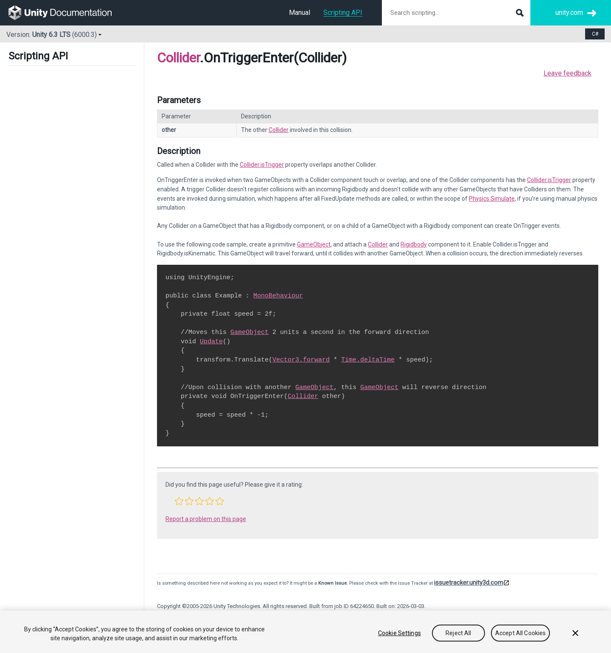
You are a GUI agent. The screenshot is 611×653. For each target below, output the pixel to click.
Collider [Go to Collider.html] (279, 129)
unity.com (569, 12)
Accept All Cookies (520, 633)
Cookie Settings (399, 633)
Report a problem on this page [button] (205, 519)
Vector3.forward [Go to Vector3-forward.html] (301, 360)
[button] (179, 501)
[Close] (575, 633)
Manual (299, 12)
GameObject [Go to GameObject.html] (314, 244)
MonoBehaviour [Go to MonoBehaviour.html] (278, 295)
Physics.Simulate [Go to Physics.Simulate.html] (492, 198)
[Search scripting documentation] (456, 12)
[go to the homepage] (65, 13)
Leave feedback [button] (567, 73)
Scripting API (342, 12)
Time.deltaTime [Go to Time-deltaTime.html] (368, 360)
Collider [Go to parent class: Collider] (178, 58)
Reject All (458, 633)
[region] (305, 632)
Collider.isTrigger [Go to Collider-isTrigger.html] (262, 164)
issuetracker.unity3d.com (468, 582)
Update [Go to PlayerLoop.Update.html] (211, 341)
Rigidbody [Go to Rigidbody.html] (414, 244)
